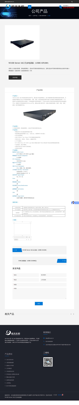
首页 (30, 20)
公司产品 (35, 20)
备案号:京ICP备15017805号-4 (37, 399)
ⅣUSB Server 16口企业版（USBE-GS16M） (35, 254)
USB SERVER (42, 20)
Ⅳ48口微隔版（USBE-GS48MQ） (28, 265)
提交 (39, 308)
